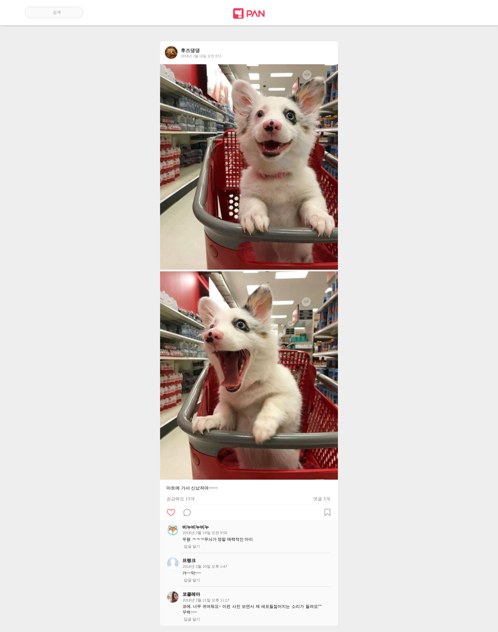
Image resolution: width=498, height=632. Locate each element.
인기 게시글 (446, 12)
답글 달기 (192, 546)
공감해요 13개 (180, 499)
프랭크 (189, 560)
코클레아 (191, 594)
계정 (464, 12)
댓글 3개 (321, 499)
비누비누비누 (195, 527)
